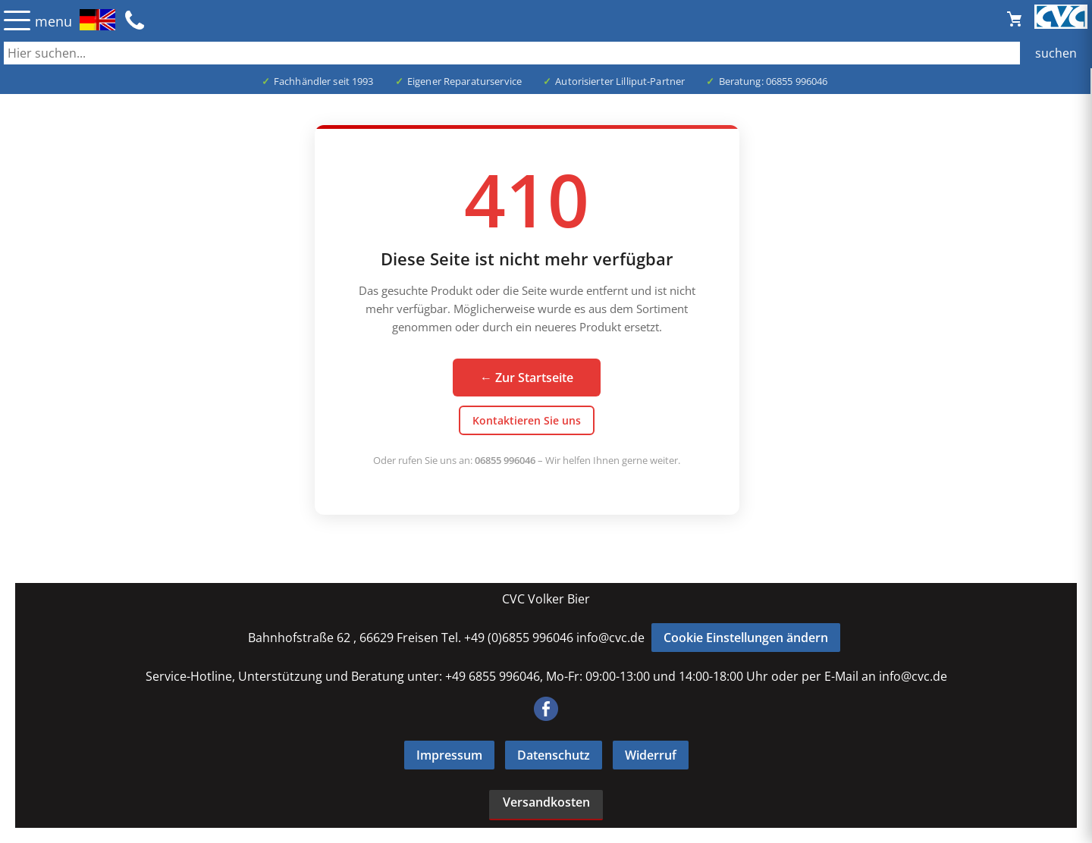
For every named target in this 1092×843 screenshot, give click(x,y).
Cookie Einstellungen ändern (746, 637)
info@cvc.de (610, 637)
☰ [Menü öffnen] (17, 20)
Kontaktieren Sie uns (526, 420)
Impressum (449, 755)
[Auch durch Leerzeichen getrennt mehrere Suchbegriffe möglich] (546, 53)
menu (53, 21)
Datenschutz (553, 755)
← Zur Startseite (526, 377)
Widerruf (650, 755)
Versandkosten (546, 802)
